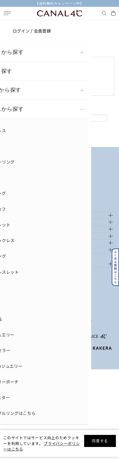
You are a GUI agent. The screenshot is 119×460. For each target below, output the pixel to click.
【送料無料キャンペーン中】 (59, 3)
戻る (59, 122)
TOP (7, 25)
